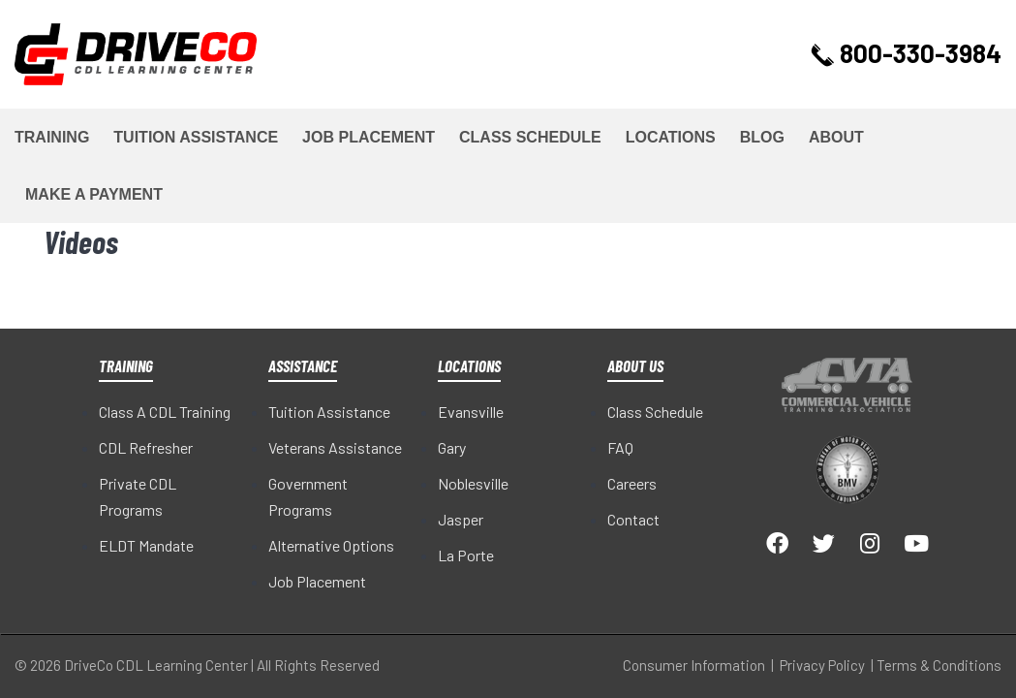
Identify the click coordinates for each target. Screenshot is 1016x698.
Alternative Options (331, 545)
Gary (452, 447)
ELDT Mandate (146, 545)
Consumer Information (694, 665)
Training (52, 137)
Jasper (460, 519)
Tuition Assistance (195, 137)
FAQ (620, 447)
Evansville (471, 411)
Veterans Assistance (335, 447)
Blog (762, 137)
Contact (633, 519)
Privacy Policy (822, 665)
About (836, 137)
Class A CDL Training (165, 411)
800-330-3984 (908, 53)
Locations (671, 137)
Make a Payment (94, 194)
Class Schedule (530, 137)
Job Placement (368, 137)
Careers (632, 483)
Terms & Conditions (939, 665)
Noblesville (473, 483)
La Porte (466, 555)
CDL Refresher (146, 447)
